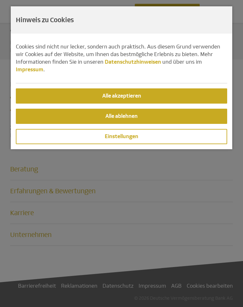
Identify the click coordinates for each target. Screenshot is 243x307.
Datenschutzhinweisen (133, 62)
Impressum (29, 69)
